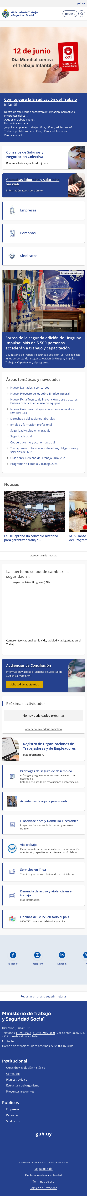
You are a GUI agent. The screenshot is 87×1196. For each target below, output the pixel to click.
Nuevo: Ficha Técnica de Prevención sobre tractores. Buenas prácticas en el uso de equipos (44, 401)
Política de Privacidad (43, 1188)
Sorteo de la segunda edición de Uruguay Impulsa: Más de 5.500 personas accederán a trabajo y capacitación (43, 342)
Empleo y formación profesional (31, 425)
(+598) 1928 (23, 1033)
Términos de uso (43, 1181)
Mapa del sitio (43, 1169)
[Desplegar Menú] (70, 13)
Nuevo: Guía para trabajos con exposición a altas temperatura (42, 411)
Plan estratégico (16, 1079)
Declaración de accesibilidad (43, 1175)
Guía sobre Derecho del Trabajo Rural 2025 (38, 458)
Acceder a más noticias (43, 555)
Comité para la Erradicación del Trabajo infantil (40, 102)
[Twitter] (35, 1153)
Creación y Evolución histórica (25, 1068)
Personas (12, 1115)
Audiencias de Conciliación (28, 665)
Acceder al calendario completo (43, 729)
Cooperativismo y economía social (32, 442)
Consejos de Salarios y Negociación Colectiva (24, 154)
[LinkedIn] (52, 1153)
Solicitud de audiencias (24, 684)
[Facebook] (27, 1153)
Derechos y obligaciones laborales (32, 419)
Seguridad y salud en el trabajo (30, 430)
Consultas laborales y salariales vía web (32, 181)
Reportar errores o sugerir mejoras (43, 996)
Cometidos (13, 1074)
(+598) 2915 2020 (44, 1033)
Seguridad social (21, 436)
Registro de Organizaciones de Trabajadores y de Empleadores (49, 746)
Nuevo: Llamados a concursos (29, 387)
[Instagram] (60, 1153)
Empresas (12, 1109)
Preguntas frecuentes (20, 1091)
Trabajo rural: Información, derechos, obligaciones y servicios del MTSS (44, 450)
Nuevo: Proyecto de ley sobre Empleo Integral (40, 394)
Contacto (8, 1041)
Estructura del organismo (22, 1085)
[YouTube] (44, 1153)
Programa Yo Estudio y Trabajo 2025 (34, 464)
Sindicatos (13, 1121)
